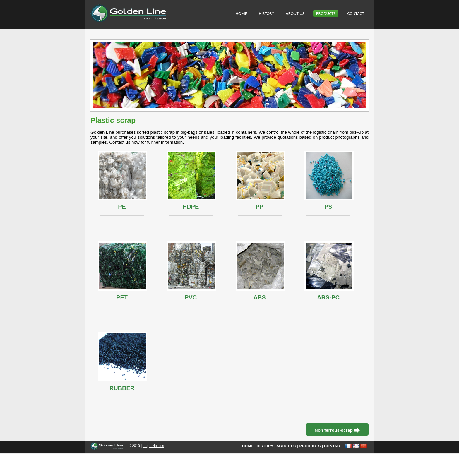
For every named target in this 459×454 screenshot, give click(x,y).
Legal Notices (153, 446)
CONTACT (355, 13)
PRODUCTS (326, 13)
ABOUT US (295, 13)
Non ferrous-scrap (337, 430)
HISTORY (266, 13)
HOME (241, 13)
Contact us (119, 142)
